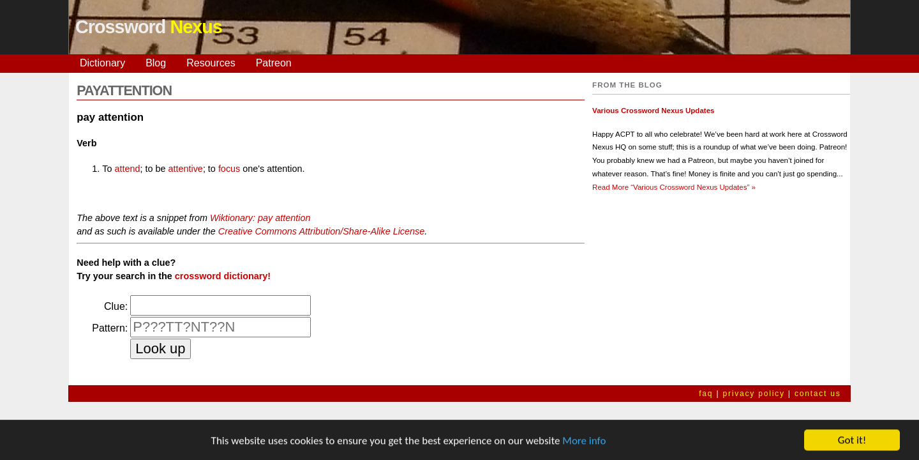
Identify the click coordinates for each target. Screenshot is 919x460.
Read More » (674, 187)
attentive (185, 169)
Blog (156, 62)
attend (127, 169)
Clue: (116, 306)
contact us (818, 393)
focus (229, 169)
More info (584, 441)
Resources (210, 62)
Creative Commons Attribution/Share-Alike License (321, 231)
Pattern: (110, 328)
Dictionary (102, 62)
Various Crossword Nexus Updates (653, 110)
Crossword (148, 27)
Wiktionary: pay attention (260, 218)
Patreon (274, 62)
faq (706, 393)
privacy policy (753, 393)
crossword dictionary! (223, 276)
